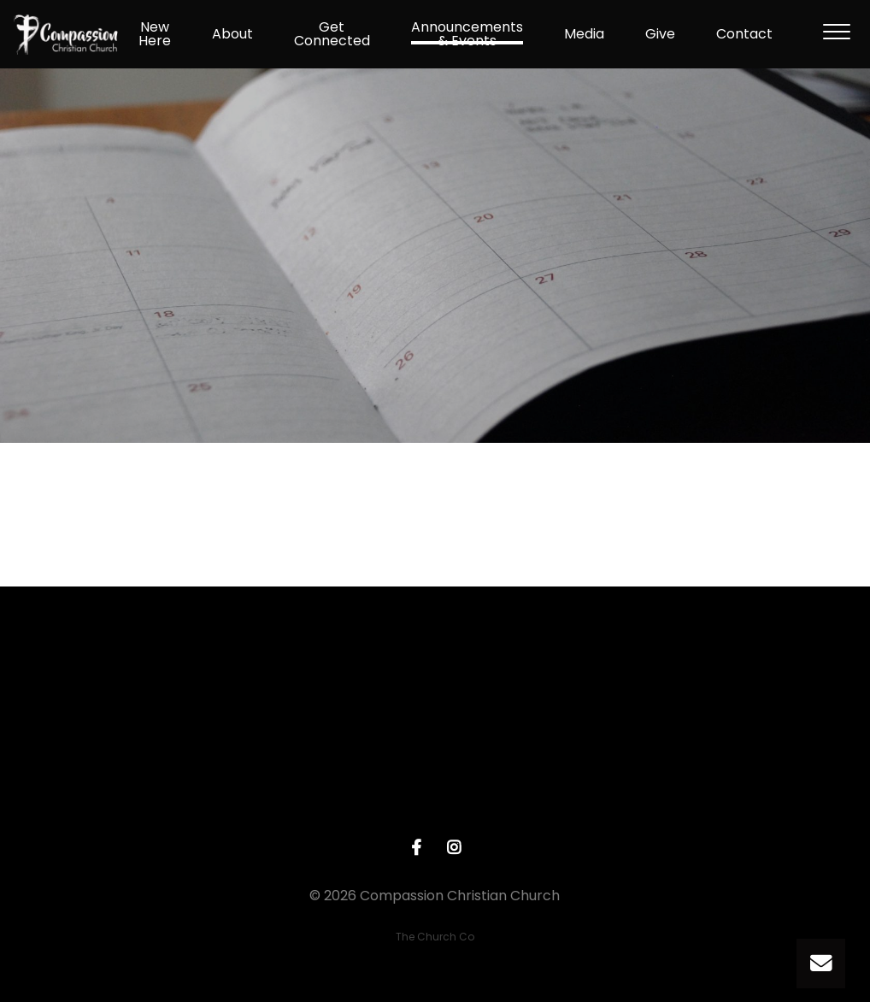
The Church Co (435, 936)
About (232, 34)
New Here (154, 34)
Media (584, 34)
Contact (744, 34)
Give (660, 34)
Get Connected (332, 34)
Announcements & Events (467, 34)
